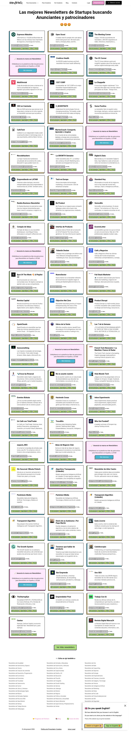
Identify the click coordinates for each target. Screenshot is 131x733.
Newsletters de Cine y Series (55, 668)
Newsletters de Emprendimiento (94, 676)
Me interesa (27, 70)
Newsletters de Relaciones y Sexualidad (58, 698)
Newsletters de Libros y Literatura (18, 688)
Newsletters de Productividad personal (95, 696)
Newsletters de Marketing (92, 688)
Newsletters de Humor (15, 686)
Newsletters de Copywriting (92, 668)
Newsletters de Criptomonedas (55, 670)
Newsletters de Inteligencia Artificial (95, 686)
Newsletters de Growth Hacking (55, 683)
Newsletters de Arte (90, 663)
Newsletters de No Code (91, 693)
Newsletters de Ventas (53, 706)
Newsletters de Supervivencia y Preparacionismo (60, 703)
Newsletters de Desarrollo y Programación (20, 673)
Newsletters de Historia (91, 683)
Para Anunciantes (32, 3)
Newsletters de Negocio (53, 693)
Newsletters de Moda (91, 691)
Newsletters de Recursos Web (17, 698)
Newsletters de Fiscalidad (16, 681)
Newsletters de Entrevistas (16, 678)
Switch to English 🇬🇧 (93, 726)
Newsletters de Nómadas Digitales (18, 696)
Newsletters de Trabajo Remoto (17, 706)
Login (88, 3)
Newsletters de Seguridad (92, 701)
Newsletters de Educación (54, 676)
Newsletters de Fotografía (54, 681)
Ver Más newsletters (65, 647)
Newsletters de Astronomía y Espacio (19, 665)
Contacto (74, 3)
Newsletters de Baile (90, 665)
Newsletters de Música (15, 693)
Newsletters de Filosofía (53, 678)
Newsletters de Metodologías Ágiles (19, 691)
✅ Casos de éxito (73, 719)
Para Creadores (46, 3)
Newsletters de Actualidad (16, 663)
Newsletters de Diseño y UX (54, 673)
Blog (67, 3)
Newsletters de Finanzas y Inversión (95, 678)
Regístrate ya (98, 2)
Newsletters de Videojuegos (16, 709)
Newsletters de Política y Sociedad (56, 696)
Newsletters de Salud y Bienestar (56, 701)
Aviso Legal (71, 729)
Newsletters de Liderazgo (54, 688)
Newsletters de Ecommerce (16, 676)
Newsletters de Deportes (92, 670)
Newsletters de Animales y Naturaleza (57, 663)
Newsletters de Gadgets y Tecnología (95, 681)
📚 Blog (58, 719)
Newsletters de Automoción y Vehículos (58, 665)
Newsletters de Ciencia (15, 668)
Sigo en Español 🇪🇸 (113, 726)
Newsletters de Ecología (91, 673)
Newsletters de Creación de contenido (19, 670)
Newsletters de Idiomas (53, 686)
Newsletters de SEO (90, 698)
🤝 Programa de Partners (41, 719)
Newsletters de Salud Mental (17, 701)
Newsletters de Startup (15, 703)
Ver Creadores (58, 3)
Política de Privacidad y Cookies (51, 729)
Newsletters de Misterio (53, 691)
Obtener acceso (113, 3)
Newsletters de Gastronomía (17, 683)
